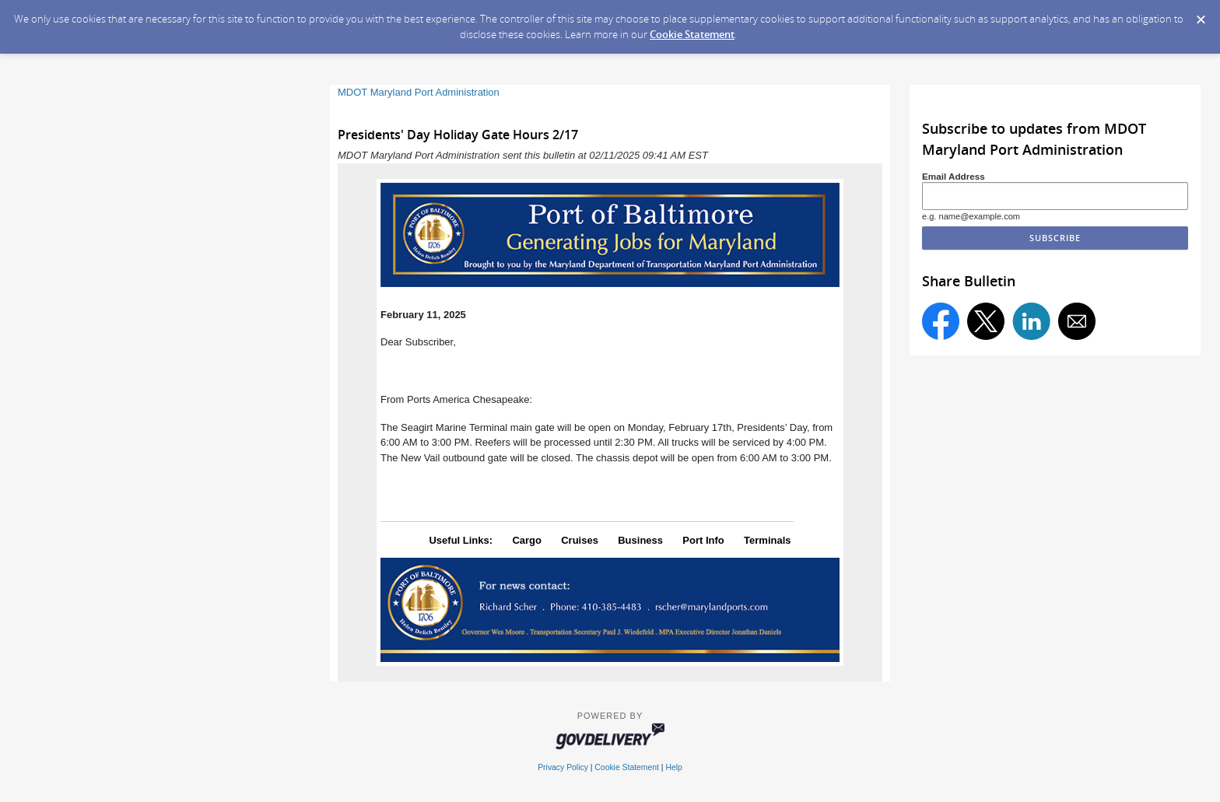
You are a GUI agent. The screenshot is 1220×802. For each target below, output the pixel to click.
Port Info (703, 540)
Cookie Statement (692, 34)
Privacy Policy (563, 767)
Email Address (953, 176)
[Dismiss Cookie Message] (1200, 15)
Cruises (579, 540)
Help (673, 767)
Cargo (527, 540)
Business (640, 540)
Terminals (767, 540)
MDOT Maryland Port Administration (419, 92)
